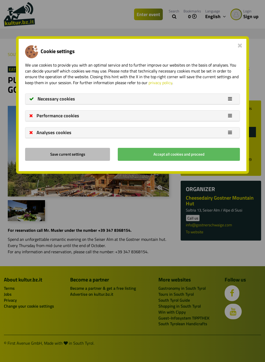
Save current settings (67, 154)
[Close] (240, 45)
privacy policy (160, 82)
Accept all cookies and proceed (178, 154)
